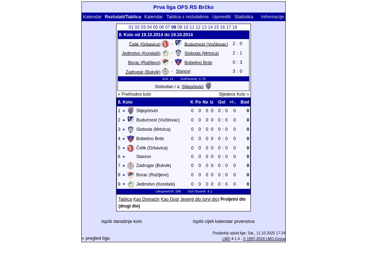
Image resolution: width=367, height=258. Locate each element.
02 (137, 27)
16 (222, 27)
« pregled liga (96, 238)
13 (204, 27)
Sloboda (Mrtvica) (202, 53)
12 (198, 27)
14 (210, 27)
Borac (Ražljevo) (144, 62)
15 (216, 27)
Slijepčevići (192, 86)
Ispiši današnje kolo (121, 221)
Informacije (272, 16)
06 (161, 27)
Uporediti (221, 16)
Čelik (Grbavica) (145, 44)
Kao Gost (170, 199)
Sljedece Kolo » (234, 94)
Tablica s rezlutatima (187, 16)
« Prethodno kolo (134, 94)
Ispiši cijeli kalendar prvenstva (223, 221)
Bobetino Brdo (198, 62)
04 (149, 27)
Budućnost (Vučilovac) (206, 44)
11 (192, 27)
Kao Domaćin (146, 199)
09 (179, 27)
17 (228, 27)
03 (143, 27)
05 (155, 27)
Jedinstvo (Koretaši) (141, 53)
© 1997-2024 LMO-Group (264, 239)
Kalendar (92, 16)
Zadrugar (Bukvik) (143, 72)
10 (186, 27)
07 (167, 27)
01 (131, 27)
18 (234, 27)
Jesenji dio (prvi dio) (199, 199)
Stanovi (183, 71)
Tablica (125, 199)
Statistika (243, 16)
